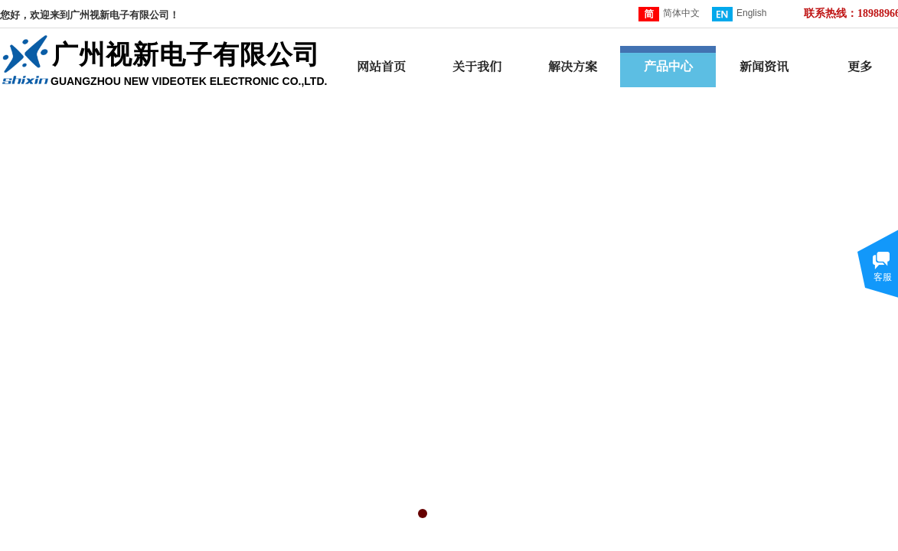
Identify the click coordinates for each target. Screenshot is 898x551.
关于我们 (476, 66)
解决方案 (572, 66)
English (739, 14)
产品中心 (668, 66)
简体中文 (669, 14)
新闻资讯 (764, 66)
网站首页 (381, 66)
